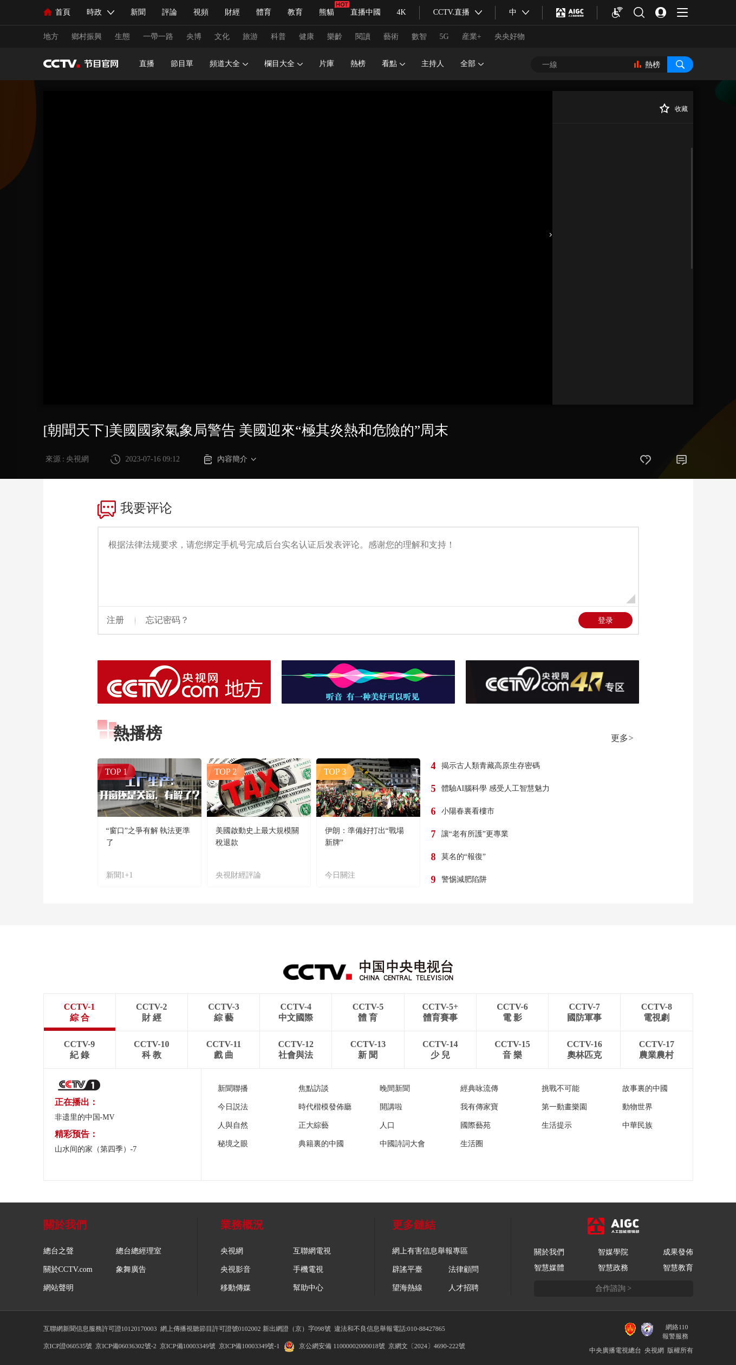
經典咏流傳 (479, 1088)
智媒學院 (613, 1252)
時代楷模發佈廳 (324, 1107)
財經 (232, 12)
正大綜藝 (313, 1125)
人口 (387, 1125)
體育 (263, 12)
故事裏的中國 (645, 1088)
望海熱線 (407, 1288)
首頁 (56, 12)
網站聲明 (58, 1288)
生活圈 (471, 1144)
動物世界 (637, 1107)
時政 (94, 12)
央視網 (231, 1251)
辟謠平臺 (407, 1269)
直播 (146, 64)
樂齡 (334, 36)
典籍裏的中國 (321, 1144)
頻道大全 (229, 64)
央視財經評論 (238, 875)
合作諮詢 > (613, 1288)
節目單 (182, 64)
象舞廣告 (131, 1269)
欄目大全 (283, 64)
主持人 (432, 64)
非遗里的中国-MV (85, 1117)
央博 (193, 36)
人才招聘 (463, 1288)
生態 (122, 36)
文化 (222, 36)
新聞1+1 (119, 875)
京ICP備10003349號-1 (249, 1346)
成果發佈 (678, 1252)
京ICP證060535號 (68, 1346)
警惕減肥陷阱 (464, 879)
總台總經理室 (138, 1251)
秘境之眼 (233, 1144)
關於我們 (549, 1252)
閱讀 (362, 36)
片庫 (326, 64)
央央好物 (509, 36)
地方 (50, 36)
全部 (472, 64)
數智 (419, 36)
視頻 (201, 12)
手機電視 (308, 1269)
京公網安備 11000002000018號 (334, 1346)
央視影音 (235, 1269)
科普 (278, 36)
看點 (393, 64)
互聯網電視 (312, 1251)
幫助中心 (308, 1288)
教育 (295, 12)
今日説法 (233, 1107)
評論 (169, 12)
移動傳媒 (235, 1288)
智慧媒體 (549, 1268)
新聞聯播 (233, 1088)
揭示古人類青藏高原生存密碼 (490, 766)
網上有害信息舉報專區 (430, 1251)
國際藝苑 (475, 1125)
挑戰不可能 (560, 1088)
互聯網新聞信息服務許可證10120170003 (100, 1328)
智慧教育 (678, 1268)
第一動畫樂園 (564, 1107)
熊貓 (326, 12)
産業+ (471, 36)
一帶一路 (158, 36)
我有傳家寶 (479, 1107)
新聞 (138, 12)
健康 (306, 36)
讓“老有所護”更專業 (475, 834)
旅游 (250, 36)
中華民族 (637, 1125)
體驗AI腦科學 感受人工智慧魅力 (495, 788)
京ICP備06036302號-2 (126, 1346)
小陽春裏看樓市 (467, 811)
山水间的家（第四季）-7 (96, 1149)
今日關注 (340, 875)
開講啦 (391, 1107)
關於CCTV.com (68, 1269)
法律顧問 (463, 1269)
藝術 (391, 36)
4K (401, 12)
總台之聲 (58, 1251)
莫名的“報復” (463, 857)
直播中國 (365, 12)
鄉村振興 (86, 36)
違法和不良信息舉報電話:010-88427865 (389, 1328)
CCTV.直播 (451, 12)
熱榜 (358, 64)
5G (444, 36)
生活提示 (557, 1125)
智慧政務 (613, 1268)
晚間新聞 (395, 1088)
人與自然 (233, 1125)
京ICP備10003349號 (188, 1346)
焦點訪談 (313, 1088)
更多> (622, 738)
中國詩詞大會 (402, 1144)
